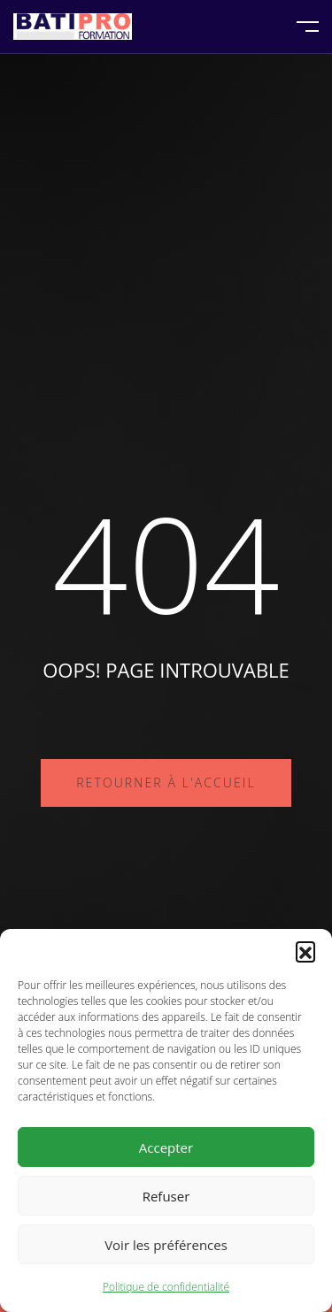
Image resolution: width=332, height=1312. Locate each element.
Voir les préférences (166, 1245)
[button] (305, 951)
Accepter (166, 1147)
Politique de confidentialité (166, 1286)
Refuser (166, 1196)
